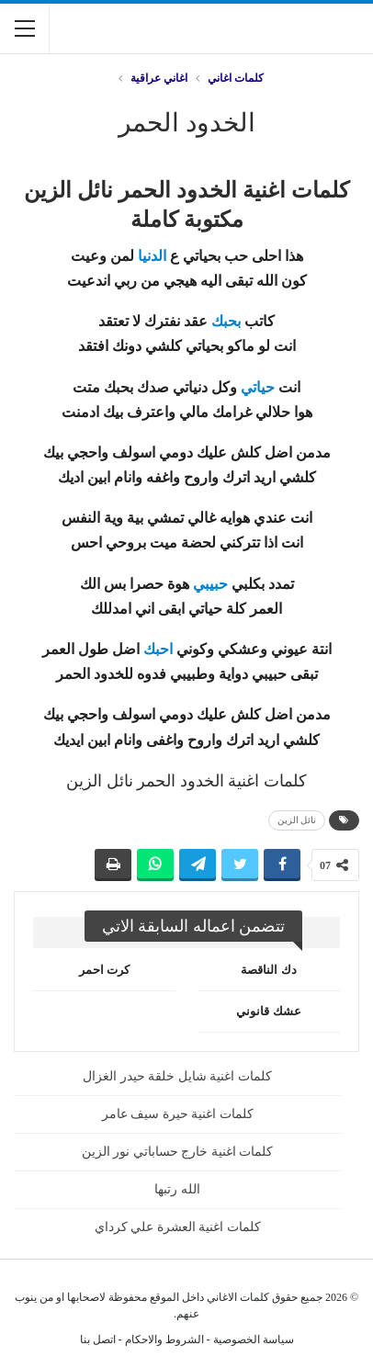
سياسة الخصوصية (253, 1339)
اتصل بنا (98, 1339)
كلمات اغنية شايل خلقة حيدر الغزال (177, 1076)
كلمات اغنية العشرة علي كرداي (178, 1227)
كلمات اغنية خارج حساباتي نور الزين (178, 1152)
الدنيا (152, 256)
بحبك (226, 321)
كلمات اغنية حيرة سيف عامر (178, 1114)
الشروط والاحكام (164, 1339)
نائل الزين (297, 820)
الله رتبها (177, 1189)
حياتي (258, 387)
